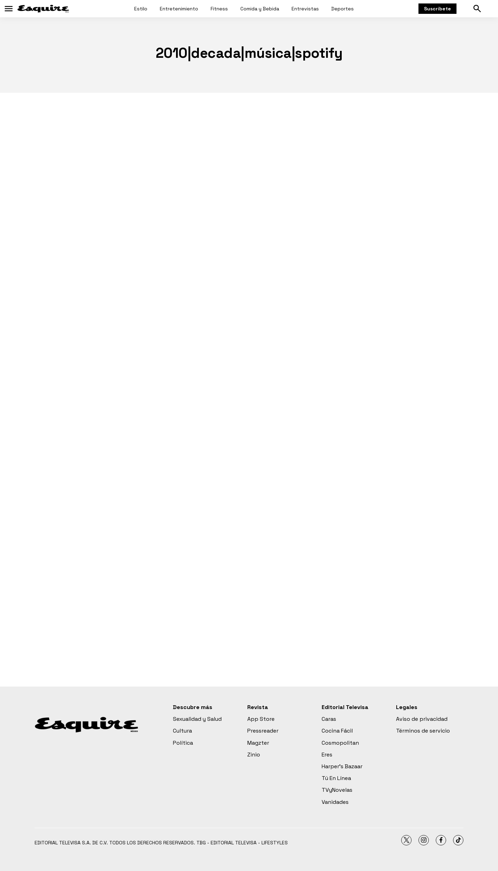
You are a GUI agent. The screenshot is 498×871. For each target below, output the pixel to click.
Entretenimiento (179, 9)
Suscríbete (437, 9)
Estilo (140, 9)
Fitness (219, 9)
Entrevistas (305, 9)
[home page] (43, 8)
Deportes (342, 9)
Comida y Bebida (259, 9)
